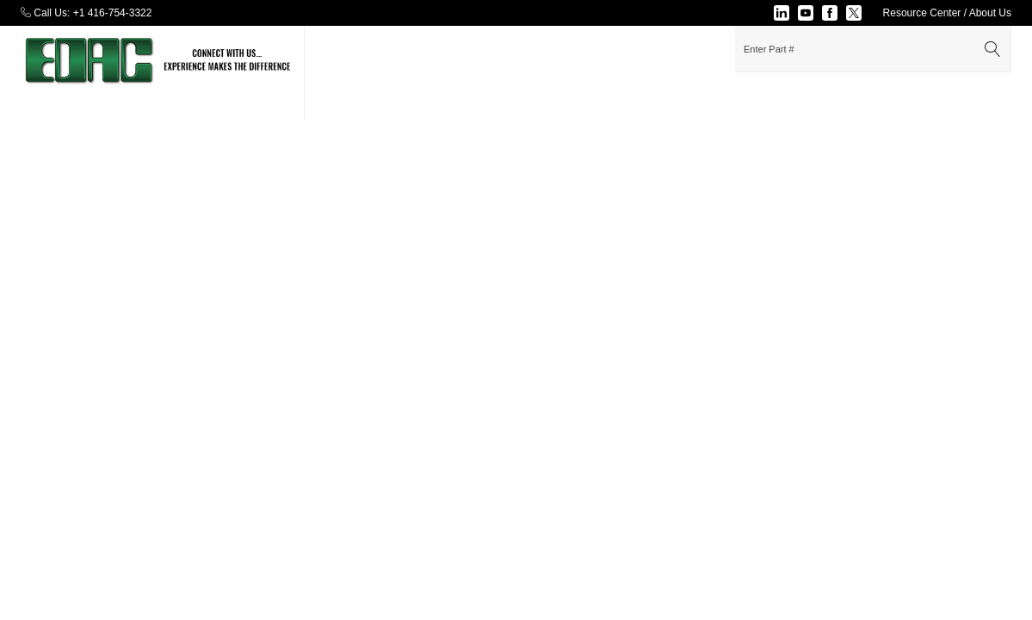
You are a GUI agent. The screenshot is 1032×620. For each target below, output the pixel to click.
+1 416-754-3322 (112, 13)
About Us (990, 13)
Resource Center (922, 13)
